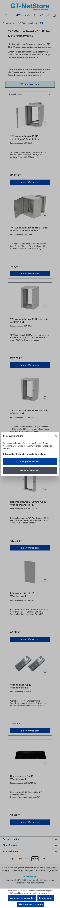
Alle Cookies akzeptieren (31, 904)
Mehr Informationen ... (41, 893)
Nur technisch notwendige (22, 898)
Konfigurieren (45, 898)
